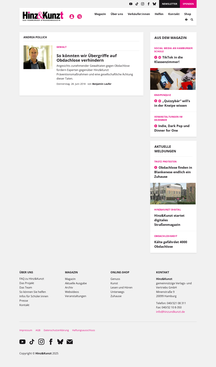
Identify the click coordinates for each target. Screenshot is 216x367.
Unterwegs (117, 292)
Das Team (25, 287)
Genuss (115, 279)
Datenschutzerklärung (56, 330)
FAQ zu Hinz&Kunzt (31, 279)
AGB (38, 330)
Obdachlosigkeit (165, 236)
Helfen (159, 14)
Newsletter (169, 3)
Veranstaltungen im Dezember (168, 118)
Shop (187, 14)
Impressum (25, 330)
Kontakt (174, 14)
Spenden (188, 3)
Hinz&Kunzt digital (167, 209)
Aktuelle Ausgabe (76, 283)
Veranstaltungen (75, 296)
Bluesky (154, 4)
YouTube (131, 4)
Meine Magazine (79, 16)
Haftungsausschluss (83, 330)
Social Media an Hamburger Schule (173, 50)
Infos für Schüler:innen (33, 296)
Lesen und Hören (121, 287)
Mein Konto (71, 16)
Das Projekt (26, 283)
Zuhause (116, 296)
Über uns (117, 14)
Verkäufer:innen (139, 14)
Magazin (100, 14)
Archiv (69, 287)
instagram (143, 4)
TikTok (137, 4)
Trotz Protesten (165, 161)
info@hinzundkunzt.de (170, 312)
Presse (23, 300)
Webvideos (72, 292)
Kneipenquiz (162, 95)
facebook (149, 4)
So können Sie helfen (32, 292)
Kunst (114, 283)
